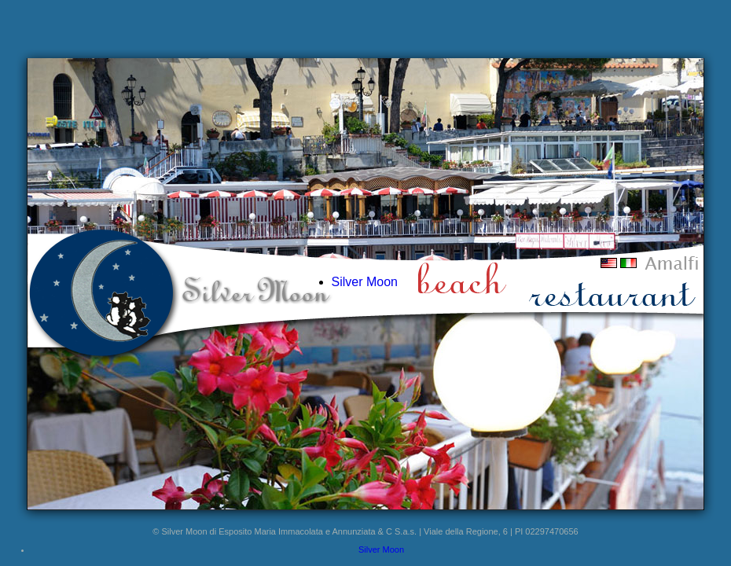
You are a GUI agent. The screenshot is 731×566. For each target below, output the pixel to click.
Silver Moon (365, 282)
